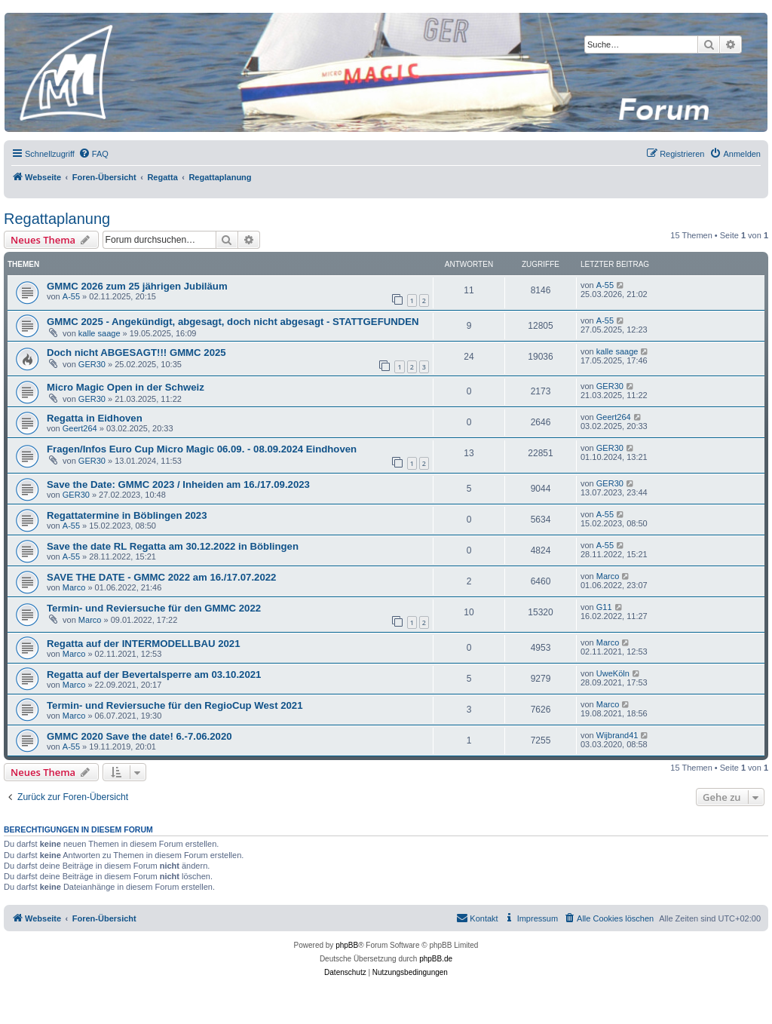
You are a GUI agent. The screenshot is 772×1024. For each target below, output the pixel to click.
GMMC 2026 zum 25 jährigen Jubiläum (137, 286)
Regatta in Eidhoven (94, 418)
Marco (74, 587)
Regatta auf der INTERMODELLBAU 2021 (143, 643)
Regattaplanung (57, 218)
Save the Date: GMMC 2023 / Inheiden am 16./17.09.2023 (178, 484)
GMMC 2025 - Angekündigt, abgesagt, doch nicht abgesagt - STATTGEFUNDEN (233, 321)
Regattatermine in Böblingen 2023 (127, 515)
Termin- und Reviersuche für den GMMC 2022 (154, 608)
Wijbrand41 (617, 735)
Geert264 (80, 428)
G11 (604, 607)
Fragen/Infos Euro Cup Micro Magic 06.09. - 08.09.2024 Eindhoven (202, 449)
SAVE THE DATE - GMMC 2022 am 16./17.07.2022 (161, 577)
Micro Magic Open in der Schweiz (125, 387)
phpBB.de (435, 959)
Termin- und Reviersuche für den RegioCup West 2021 (175, 705)
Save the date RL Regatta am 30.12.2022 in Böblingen (173, 546)
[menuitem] (93, 154)
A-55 (71, 296)
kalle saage (99, 333)
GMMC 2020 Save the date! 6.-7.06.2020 (139, 736)
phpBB (346, 945)
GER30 (92, 364)
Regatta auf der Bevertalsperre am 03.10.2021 (154, 674)
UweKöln (613, 673)
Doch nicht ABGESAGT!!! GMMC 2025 (136, 352)
